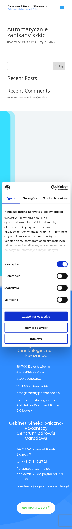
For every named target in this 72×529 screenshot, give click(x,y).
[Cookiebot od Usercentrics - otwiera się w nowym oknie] (51, 187)
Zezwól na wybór (35, 327)
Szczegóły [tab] (30, 198)
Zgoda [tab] (10, 198)
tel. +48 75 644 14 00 (32, 386)
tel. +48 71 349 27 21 (31, 461)
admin (33, 42)
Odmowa (36, 338)
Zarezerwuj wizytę (34, 507)
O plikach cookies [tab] (55, 198)
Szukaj (59, 66)
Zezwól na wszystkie (36, 316)
